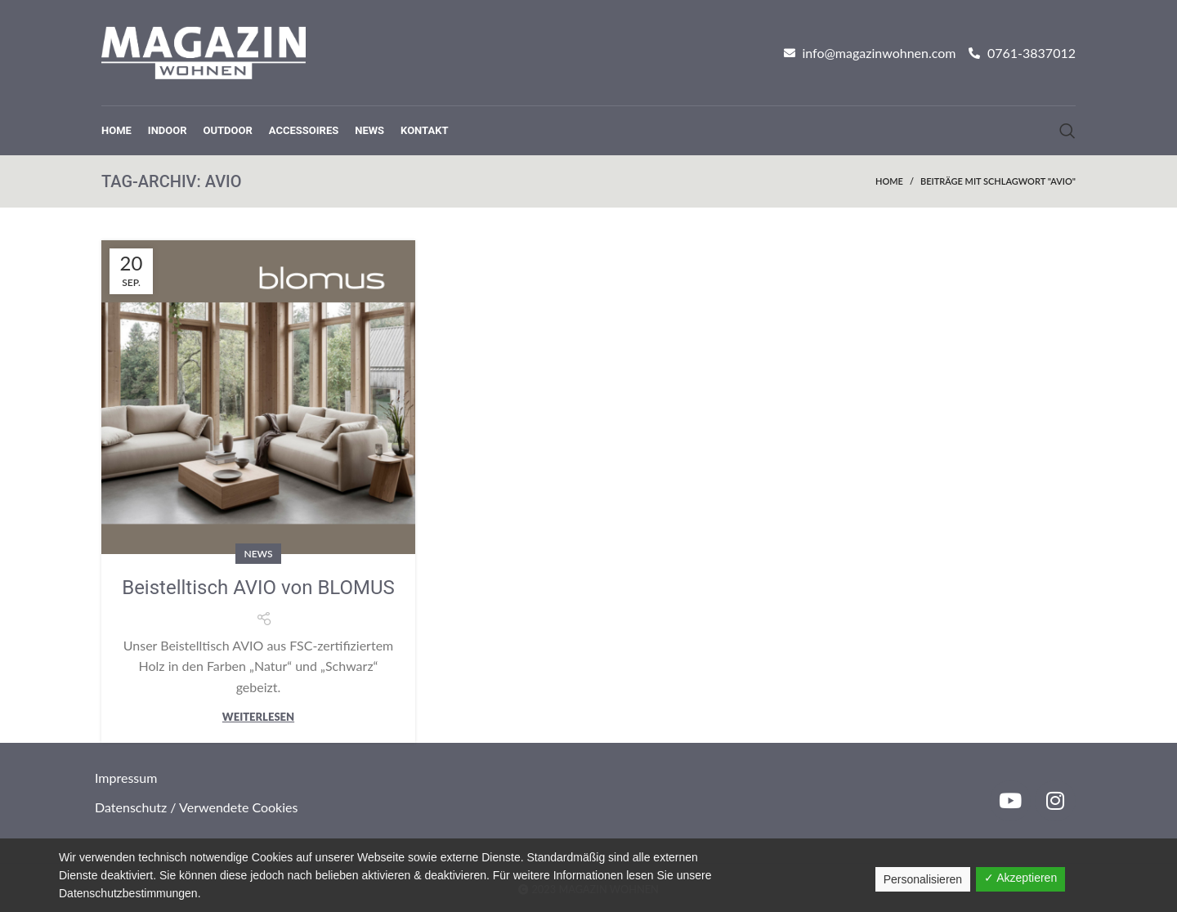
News (258, 554)
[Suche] (1067, 130)
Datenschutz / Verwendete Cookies (196, 807)
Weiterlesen (258, 717)
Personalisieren (923, 879)
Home (889, 181)
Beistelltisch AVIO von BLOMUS (258, 587)
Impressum (126, 777)
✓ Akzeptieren (1020, 877)
